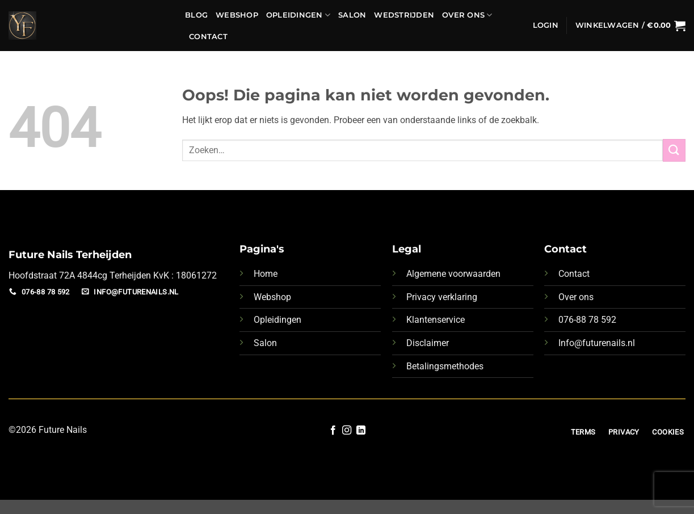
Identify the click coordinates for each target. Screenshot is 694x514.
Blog (196, 15)
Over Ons (467, 15)
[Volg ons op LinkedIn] (360, 430)
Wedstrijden (404, 15)
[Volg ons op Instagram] (346, 430)
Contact (208, 36)
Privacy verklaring (441, 297)
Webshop (237, 15)
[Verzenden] (674, 150)
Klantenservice (435, 319)
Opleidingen (298, 15)
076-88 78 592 (587, 319)
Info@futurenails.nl (596, 343)
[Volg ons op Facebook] (333, 430)
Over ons (576, 297)
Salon (352, 15)
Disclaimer (427, 343)
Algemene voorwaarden (453, 273)
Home (265, 273)
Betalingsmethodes (444, 366)
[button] (545, 25)
